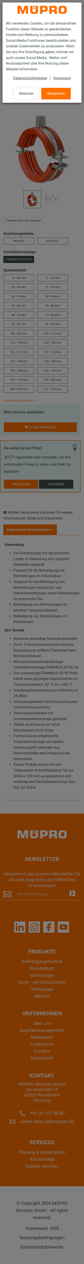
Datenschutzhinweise (30, 78)
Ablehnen (26, 93)
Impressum (62, 78)
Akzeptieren (56, 93)
